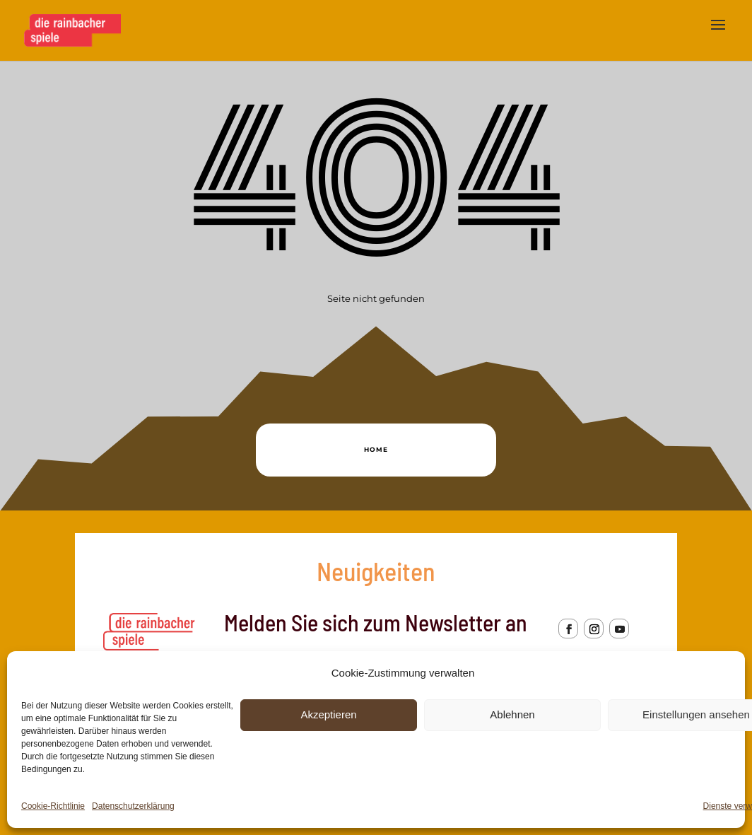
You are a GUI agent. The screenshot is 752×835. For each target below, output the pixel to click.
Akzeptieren (328, 714)
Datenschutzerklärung (133, 806)
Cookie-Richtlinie (53, 806)
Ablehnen (512, 714)
